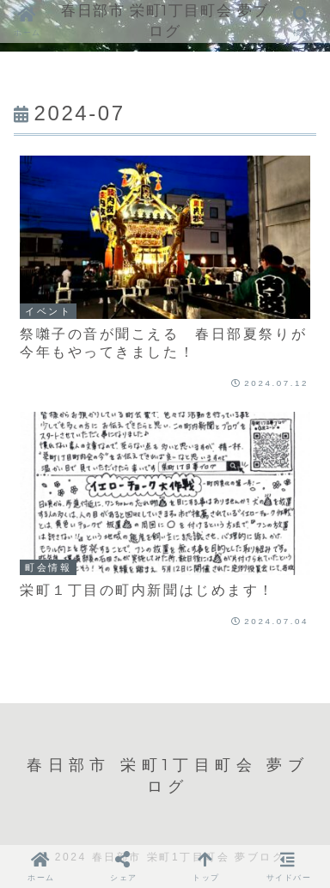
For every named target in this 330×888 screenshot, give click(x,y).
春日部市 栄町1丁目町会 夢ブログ (165, 21)
